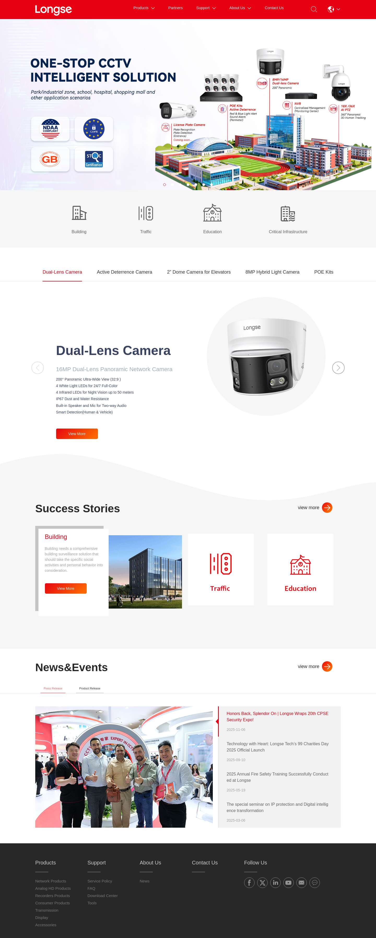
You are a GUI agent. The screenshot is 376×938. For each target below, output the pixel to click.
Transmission (46, 916)
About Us (231, 9)
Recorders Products (52, 901)
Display (41, 923)
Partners (157, 9)
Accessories (45, 931)
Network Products (50, 887)
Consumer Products (52, 909)
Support (192, 9)
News (145, 887)
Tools (92, 909)
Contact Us (270, 9)
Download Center (102, 901)
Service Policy (99, 887)
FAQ (91, 894)
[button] (333, 9)
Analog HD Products (53, 894)
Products (121, 9)
